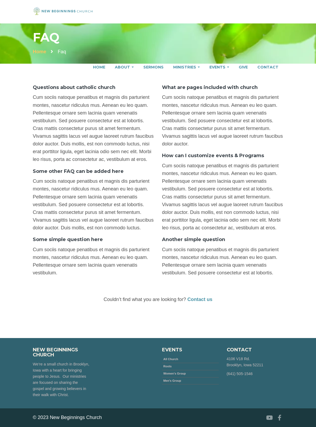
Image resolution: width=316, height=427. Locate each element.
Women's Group (174, 373)
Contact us (199, 299)
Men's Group (172, 380)
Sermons (153, 67)
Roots (167, 366)
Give (243, 67)
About (124, 67)
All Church (170, 359)
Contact (267, 67)
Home (99, 67)
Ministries (186, 67)
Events (219, 67)
